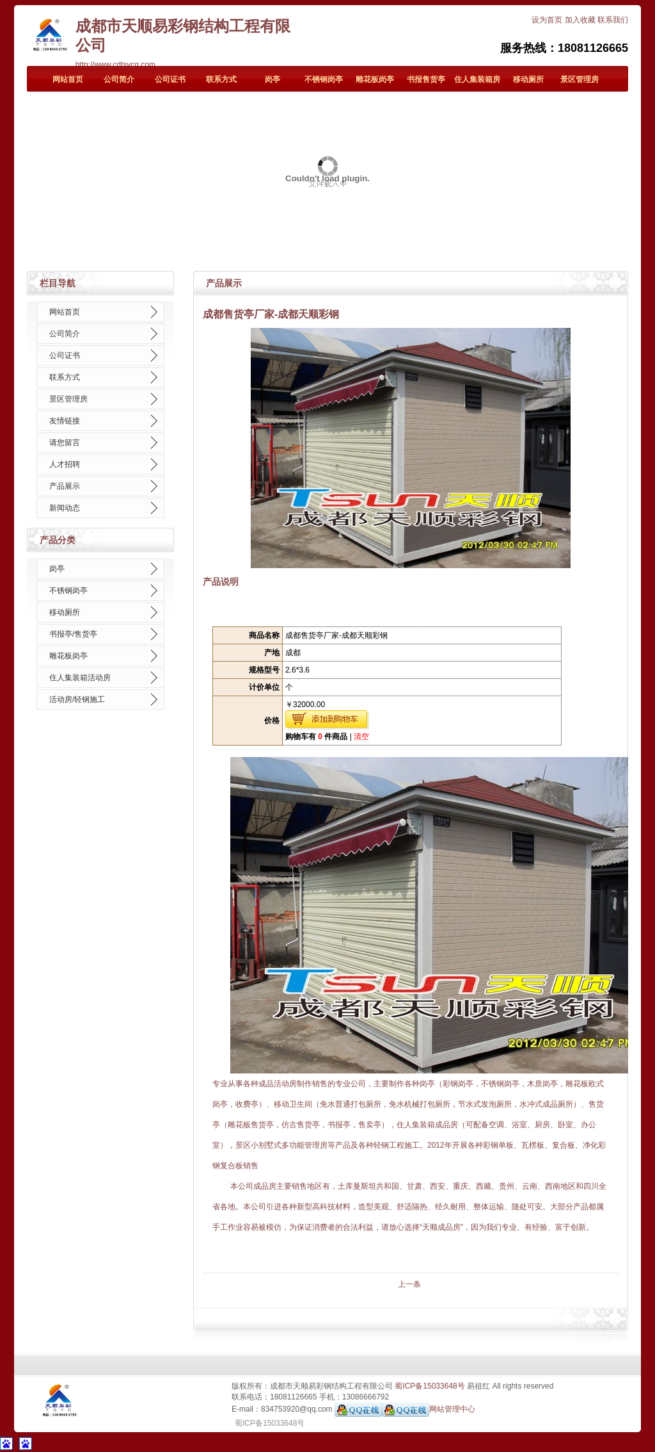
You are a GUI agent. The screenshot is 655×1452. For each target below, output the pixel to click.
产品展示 (64, 486)
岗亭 (272, 79)
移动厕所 (528, 79)
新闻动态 (64, 507)
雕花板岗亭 (375, 79)
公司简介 (119, 79)
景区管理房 (579, 79)
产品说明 (221, 581)
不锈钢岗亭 (323, 79)
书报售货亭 (426, 79)
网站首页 (67, 79)
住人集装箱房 (477, 79)
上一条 (409, 1284)
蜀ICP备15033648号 (429, 1386)
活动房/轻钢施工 (77, 699)
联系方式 (221, 79)
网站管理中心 (452, 1409)
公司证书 (170, 79)
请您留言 (64, 442)
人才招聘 (64, 464)
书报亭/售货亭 (73, 634)
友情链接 (64, 420)
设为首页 (547, 19)
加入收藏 (580, 19)
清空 (361, 736)
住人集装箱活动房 (80, 677)
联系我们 (612, 19)
